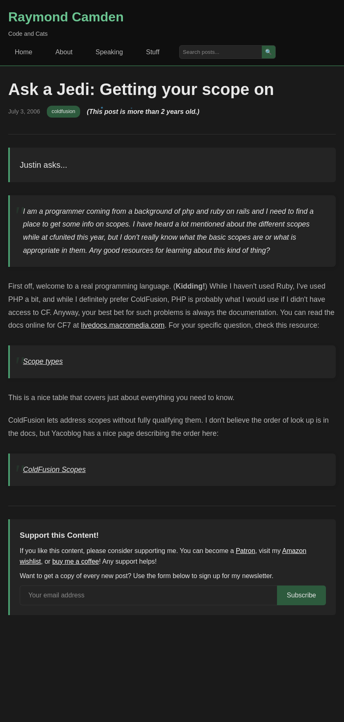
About (64, 52)
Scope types (43, 361)
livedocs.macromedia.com (122, 325)
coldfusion (64, 111)
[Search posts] (221, 52)
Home (23, 52)
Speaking (109, 52)
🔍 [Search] (268, 52)
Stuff (152, 52)
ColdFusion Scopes (54, 469)
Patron (245, 550)
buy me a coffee (75, 561)
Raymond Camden (66, 16)
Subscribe (301, 595)
